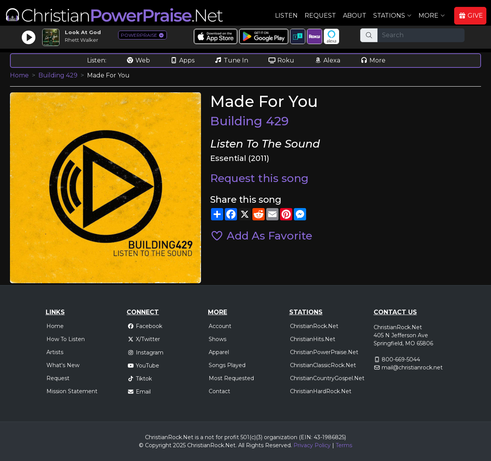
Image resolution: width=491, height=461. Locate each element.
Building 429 (57, 75)
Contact (219, 391)
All (241, 445)
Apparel (219, 352)
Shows (217, 339)
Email (139, 391)
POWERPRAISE (142, 35)
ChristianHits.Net (312, 339)
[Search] (421, 35)
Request (320, 15)
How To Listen (65, 339)
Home (19, 75)
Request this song (259, 178)
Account (220, 326)
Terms (344, 445)
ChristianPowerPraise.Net (324, 352)
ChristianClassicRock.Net (323, 365)
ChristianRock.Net (314, 326)
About (354, 15)
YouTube (143, 365)
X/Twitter (143, 339)
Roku (281, 60)
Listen (286, 15)
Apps (182, 60)
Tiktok (139, 378)
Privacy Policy (312, 445)
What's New (62, 365)
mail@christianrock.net (412, 367)
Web (138, 60)
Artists (54, 352)
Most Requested (231, 378)
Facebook (144, 326)
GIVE (470, 15)
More (373, 60)
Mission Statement (71, 391)
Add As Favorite (261, 235)
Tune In (231, 60)
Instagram (145, 352)
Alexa (327, 60)
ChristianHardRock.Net (320, 391)
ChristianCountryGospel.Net (327, 378)
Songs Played (227, 365)
